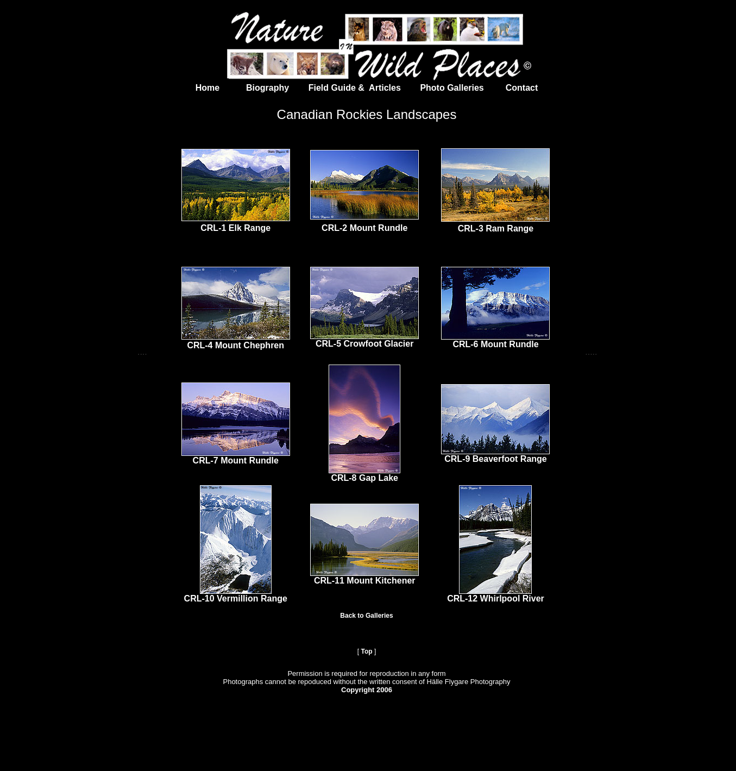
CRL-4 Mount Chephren (235, 345)
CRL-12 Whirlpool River (495, 598)
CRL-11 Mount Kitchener (365, 580)
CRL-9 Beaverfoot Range (495, 458)
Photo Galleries (451, 87)
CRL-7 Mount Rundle (236, 460)
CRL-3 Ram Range (496, 228)
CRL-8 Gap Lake (364, 477)
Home (209, 87)
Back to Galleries (366, 615)
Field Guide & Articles (356, 87)
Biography (257, 87)
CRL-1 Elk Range (235, 228)
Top (366, 651)
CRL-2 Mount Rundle (364, 228)
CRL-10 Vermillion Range (235, 598)
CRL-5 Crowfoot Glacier (364, 343)
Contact (522, 87)
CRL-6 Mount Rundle (495, 344)
